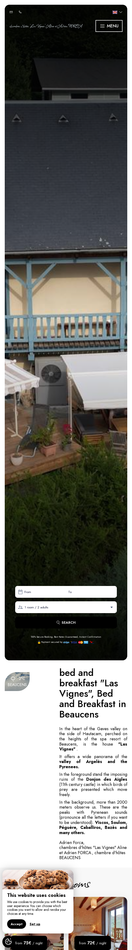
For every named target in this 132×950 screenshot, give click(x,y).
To (70, 592)
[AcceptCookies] (8, 942)
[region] (37, 901)
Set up (35, 924)
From (27, 592)
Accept (17, 924)
